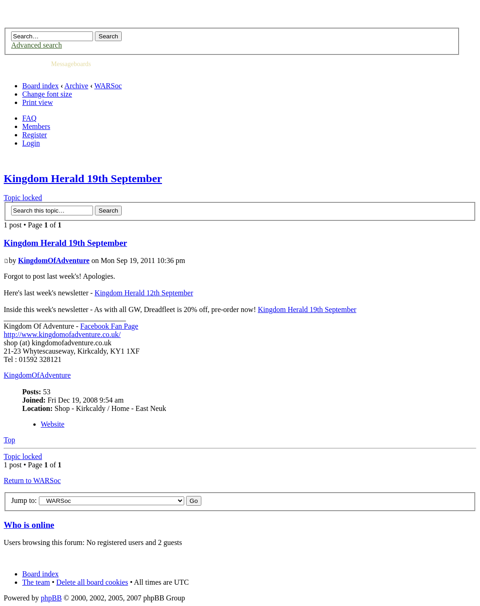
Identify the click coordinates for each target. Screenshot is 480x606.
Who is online (29, 525)
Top (9, 440)
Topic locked (23, 198)
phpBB (51, 598)
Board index (40, 86)
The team (36, 582)
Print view (37, 102)
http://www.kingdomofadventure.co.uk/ (62, 334)
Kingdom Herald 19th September (83, 178)
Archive (76, 86)
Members (36, 126)
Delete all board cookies (92, 582)
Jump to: (24, 500)
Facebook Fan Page (109, 326)
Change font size (47, 94)
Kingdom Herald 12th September (143, 293)
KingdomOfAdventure (53, 260)
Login (31, 143)
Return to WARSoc (32, 480)
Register (34, 135)
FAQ (29, 118)
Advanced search (36, 45)
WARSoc (108, 86)
